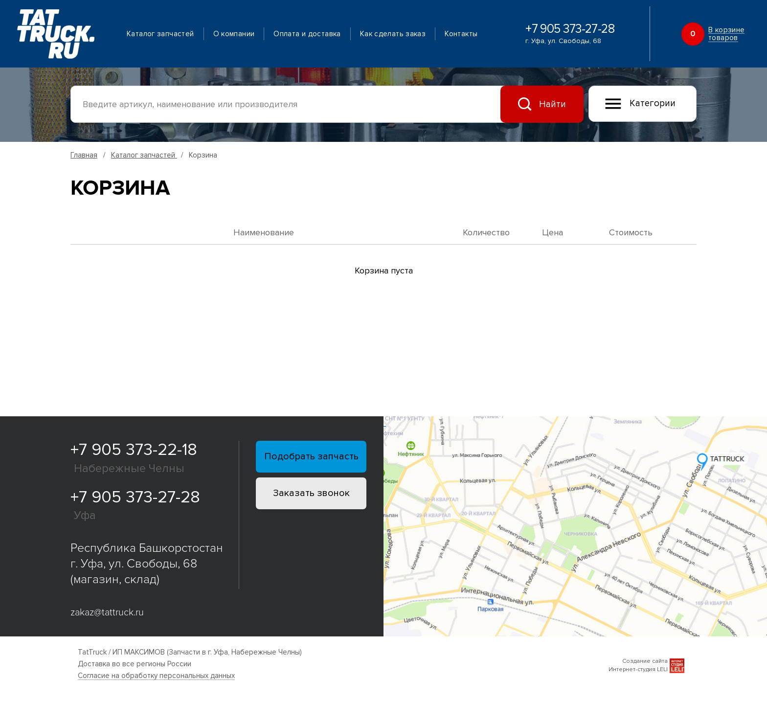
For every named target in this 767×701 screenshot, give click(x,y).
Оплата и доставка (306, 33)
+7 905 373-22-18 (133, 450)
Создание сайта (645, 661)
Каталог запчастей (160, 33)
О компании (234, 33)
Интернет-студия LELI (638, 669)
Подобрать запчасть (311, 456)
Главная (83, 155)
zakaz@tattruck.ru (107, 612)
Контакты (461, 33)
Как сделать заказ (393, 33)
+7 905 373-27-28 (569, 29)
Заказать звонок (311, 493)
